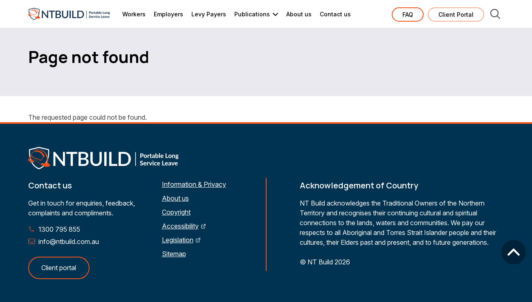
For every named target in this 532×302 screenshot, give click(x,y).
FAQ (407, 14)
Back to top (513, 252)
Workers (134, 14)
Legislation (177, 240)
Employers (168, 14)
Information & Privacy (194, 184)
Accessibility (180, 226)
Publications (252, 14)
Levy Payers (208, 14)
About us (299, 14)
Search (495, 14)
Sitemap (174, 254)
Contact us (335, 14)
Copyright (176, 212)
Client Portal (456, 14)
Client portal (58, 268)
